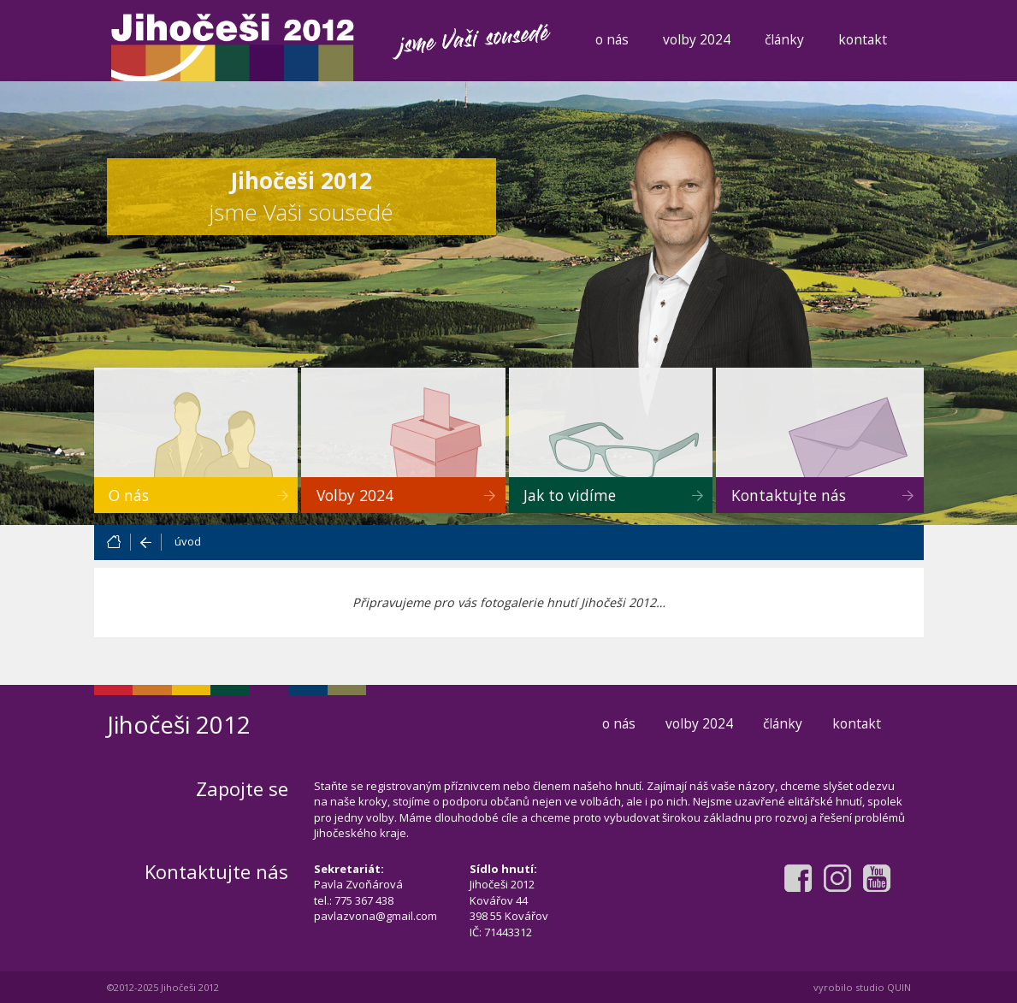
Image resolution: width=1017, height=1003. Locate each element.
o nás (612, 39)
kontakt (862, 39)
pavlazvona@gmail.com (375, 915)
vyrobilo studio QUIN (862, 987)
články (784, 39)
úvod (187, 541)
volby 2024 (696, 39)
